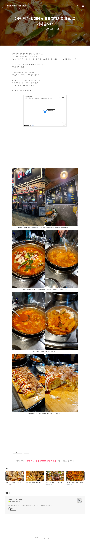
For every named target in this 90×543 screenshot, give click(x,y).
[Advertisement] (45, 431)
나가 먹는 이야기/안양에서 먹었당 (41, 460)
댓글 (7, 493)
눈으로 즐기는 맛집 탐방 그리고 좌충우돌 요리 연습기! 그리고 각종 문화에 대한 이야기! (30, 505)
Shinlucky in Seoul (16, 5)
